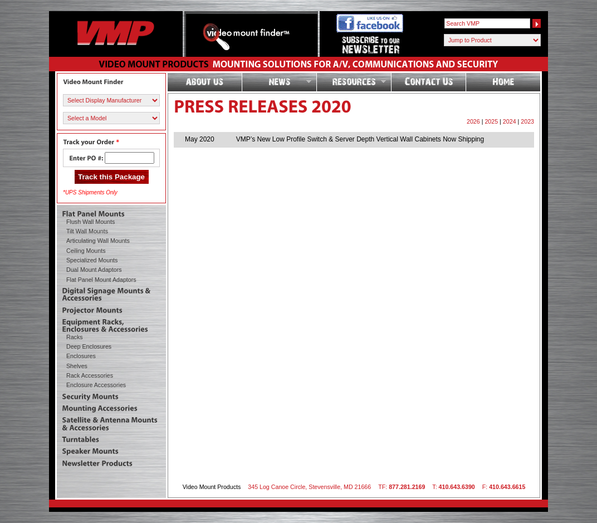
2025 (491, 121)
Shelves (76, 366)
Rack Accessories (89, 375)
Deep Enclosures (88, 346)
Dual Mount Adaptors (94, 269)
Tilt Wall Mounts (87, 231)
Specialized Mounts (92, 260)
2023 (527, 121)
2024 (509, 121)
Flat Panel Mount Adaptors (101, 279)
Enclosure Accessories (96, 385)
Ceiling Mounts (85, 250)
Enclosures (81, 356)
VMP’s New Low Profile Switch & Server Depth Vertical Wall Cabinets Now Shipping (360, 139)
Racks (74, 337)
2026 (473, 121)
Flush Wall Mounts (90, 221)
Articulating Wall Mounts (98, 240)
